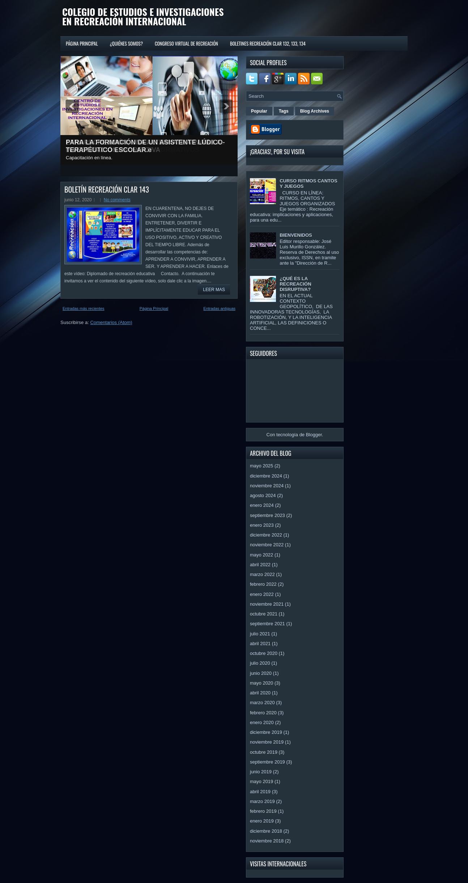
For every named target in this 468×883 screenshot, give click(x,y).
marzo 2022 (262, 574)
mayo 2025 (261, 465)
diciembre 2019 (266, 732)
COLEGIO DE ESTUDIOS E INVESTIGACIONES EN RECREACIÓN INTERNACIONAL (143, 16)
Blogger (314, 434)
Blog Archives (314, 111)
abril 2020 (260, 692)
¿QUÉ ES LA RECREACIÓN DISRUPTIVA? (295, 284)
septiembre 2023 (267, 515)
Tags (284, 111)
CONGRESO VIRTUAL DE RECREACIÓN (186, 43)
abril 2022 (260, 564)
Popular (259, 111)
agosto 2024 (263, 495)
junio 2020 (261, 673)
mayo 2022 (261, 555)
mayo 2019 (261, 781)
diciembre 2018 (266, 831)
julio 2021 (260, 633)
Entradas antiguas (219, 308)
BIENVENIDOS (296, 235)
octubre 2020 (263, 653)
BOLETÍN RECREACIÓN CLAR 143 (106, 189)
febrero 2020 (263, 712)
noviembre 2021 (267, 604)
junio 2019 (261, 771)
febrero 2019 (263, 811)
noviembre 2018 (267, 841)
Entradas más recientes (84, 308)
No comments (117, 199)
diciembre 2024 (266, 476)
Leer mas (214, 289)
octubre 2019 (263, 752)
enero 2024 (262, 505)
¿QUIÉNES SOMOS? (126, 43)
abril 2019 (260, 791)
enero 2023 (262, 525)
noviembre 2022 (267, 544)
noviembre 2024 (267, 485)
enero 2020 (262, 722)
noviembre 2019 (267, 742)
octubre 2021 (263, 614)
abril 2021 (260, 643)
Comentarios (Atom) (111, 322)
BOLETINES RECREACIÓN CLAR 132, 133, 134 (268, 43)
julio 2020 (260, 663)
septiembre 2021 (267, 623)
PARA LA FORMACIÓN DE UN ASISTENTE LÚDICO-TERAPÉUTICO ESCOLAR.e (145, 146)
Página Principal (82, 43)
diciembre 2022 (266, 535)
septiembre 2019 (267, 762)
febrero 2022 (263, 584)
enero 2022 (262, 594)
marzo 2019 (262, 801)
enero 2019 (262, 821)
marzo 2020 (262, 702)
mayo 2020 (261, 683)
